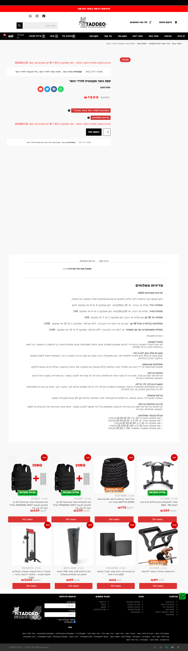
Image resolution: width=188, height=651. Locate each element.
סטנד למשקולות (44, 636)
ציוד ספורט (164, 640)
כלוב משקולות (29, 636)
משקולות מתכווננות (45, 633)
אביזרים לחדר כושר (145, 633)
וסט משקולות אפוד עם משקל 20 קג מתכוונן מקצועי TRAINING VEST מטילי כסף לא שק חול (72, 505)
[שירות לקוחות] (43, 36)
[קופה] (56, 36)
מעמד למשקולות (101, 636)
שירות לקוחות (35, 36)
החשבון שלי (67, 36)
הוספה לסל (93, 132)
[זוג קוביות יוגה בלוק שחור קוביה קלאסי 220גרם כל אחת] (116, 546)
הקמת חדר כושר (162, 633)
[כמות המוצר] (107, 132)
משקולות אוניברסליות (65, 633)
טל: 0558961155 (138, 22)
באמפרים (146, 636)
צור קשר (108, 36)
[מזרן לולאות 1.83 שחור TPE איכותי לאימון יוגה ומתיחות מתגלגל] (73, 546)
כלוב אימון (73, 636)
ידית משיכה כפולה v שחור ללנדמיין (158, 571)
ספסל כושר (114, 636)
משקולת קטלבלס (60, 636)
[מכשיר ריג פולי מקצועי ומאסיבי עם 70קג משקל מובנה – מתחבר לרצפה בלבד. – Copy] (31, 546)
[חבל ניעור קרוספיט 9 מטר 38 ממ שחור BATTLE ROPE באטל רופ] (114, 474)
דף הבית (181, 36)
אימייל (71, 611)
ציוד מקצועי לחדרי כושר (26, 71)
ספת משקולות (86, 636)
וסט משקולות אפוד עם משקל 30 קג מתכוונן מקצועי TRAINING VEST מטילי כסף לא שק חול (29, 505)
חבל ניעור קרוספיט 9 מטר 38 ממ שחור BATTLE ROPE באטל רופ (115, 500)
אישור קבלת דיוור (66, 620)
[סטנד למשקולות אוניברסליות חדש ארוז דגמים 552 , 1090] (157, 476)
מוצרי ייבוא (138, 36)
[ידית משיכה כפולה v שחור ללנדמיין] (158, 546)
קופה (52, 36)
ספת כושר (154, 640)
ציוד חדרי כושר (132, 640)
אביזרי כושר (130, 633)
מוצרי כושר (153, 36)
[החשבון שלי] (73, 36)
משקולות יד (80, 633)
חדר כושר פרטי (93, 633)
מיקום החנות (165, 22)
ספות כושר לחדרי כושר (50, 71)
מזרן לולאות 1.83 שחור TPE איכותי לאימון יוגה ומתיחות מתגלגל (73, 573)
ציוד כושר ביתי (108, 633)
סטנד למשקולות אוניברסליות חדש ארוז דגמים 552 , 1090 (159, 503)
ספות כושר (141, 43)
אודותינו (168, 36)
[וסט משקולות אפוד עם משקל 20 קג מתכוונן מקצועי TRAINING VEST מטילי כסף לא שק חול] (71, 476)
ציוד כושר (119, 633)
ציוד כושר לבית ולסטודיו (159, 43)
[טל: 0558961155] (150, 22)
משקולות (144, 640)
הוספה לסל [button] (157, 519)
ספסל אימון (126, 636)
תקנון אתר (122, 36)
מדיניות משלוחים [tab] (87, 261)
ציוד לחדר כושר (28, 633)
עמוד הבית (177, 43)
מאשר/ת (68, 622)
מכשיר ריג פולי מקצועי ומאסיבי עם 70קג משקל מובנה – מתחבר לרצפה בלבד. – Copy (31, 574)
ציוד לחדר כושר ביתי (160, 636)
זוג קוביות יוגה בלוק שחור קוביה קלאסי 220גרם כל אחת (116, 573)
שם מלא (71, 602)
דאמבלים (136, 636)
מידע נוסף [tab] (103, 261)
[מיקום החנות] (176, 22)
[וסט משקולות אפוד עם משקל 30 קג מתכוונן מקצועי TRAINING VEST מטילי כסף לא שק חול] (27, 476)
